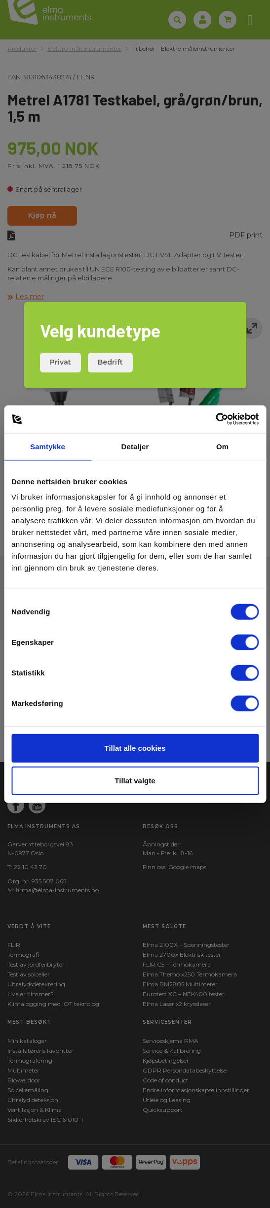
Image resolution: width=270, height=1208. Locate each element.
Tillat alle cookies (135, 748)
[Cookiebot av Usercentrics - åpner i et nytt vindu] (215, 419)
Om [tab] (222, 446)
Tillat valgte (135, 780)
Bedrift (110, 362)
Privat (60, 362)
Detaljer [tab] (135, 446)
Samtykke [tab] (47, 446)
